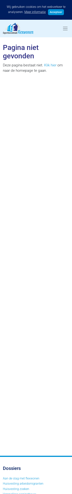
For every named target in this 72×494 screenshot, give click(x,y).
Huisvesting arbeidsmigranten (23, 483)
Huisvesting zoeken (16, 489)
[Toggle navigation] (65, 28)
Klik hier (50, 65)
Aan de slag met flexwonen (21, 478)
